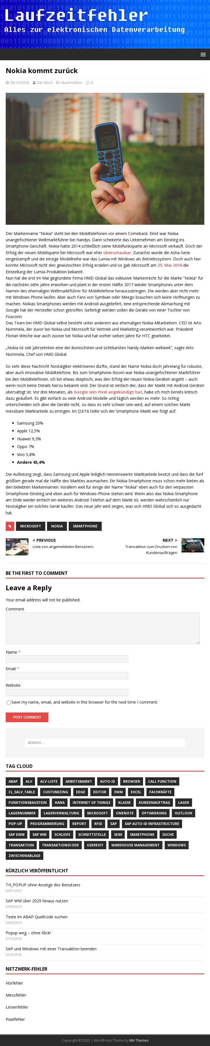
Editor (99, 792)
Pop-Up (15, 823)
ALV (29, 781)
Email (11, 668)
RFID (98, 823)
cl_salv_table (22, 792)
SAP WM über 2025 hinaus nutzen (37, 901)
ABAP (13, 781)
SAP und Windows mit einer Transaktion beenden (51, 948)
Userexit (95, 845)
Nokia (57, 526)
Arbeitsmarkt (79, 781)
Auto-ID (107, 781)
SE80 (118, 834)
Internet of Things (91, 802)
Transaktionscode (60, 845)
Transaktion (21, 845)
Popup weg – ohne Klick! (28, 932)
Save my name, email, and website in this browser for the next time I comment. (84, 702)
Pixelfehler (15, 1019)
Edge (80, 792)
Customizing (55, 792)
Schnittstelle (92, 834)
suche (168, 834)
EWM (118, 792)
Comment (15, 609)
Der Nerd (44, 82)
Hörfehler (14, 983)
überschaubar (117, 252)
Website (13, 685)
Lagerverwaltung (61, 813)
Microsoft (30, 526)
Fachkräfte (160, 792)
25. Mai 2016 (170, 265)
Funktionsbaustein (28, 802)
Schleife (62, 834)
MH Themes (138, 1040)
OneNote (125, 813)
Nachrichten (72, 82)
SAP (113, 823)
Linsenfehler (17, 1007)
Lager (183, 802)
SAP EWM (17, 834)
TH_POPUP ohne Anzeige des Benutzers (43, 885)
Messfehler (16, 995)
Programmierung (47, 823)
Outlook (183, 813)
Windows (177, 845)
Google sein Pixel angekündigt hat (108, 392)
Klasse (124, 802)
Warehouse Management (135, 845)
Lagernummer (22, 813)
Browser (131, 781)
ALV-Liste (49, 781)
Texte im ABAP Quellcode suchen (37, 916)
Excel (136, 792)
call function (162, 781)
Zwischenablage (24, 855)
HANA (60, 802)
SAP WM (39, 834)
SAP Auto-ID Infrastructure (152, 823)
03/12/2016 (19, 82)
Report (79, 823)
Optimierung (154, 813)
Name (12, 652)
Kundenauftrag (154, 802)
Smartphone (85, 526)
